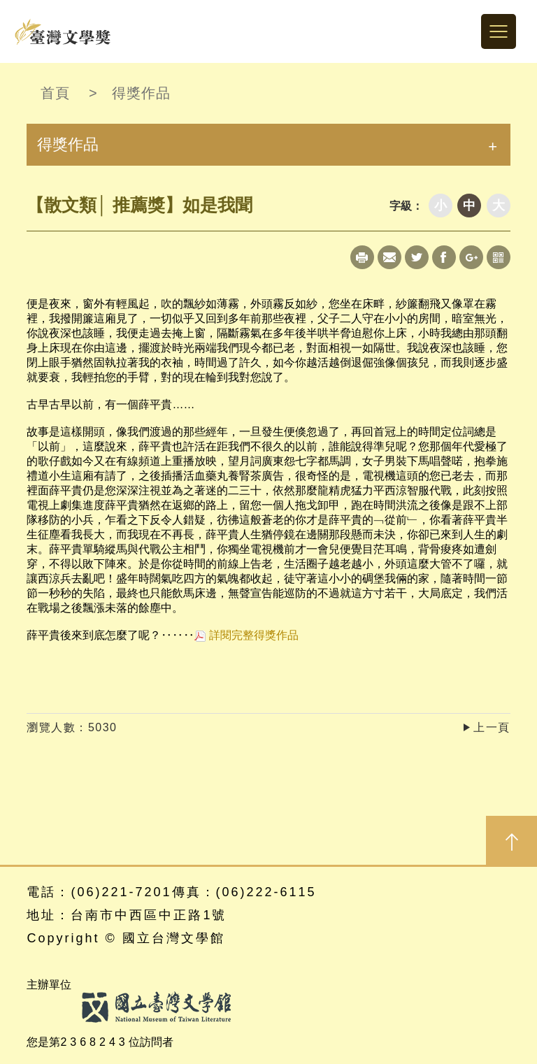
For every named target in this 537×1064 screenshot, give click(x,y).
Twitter (417, 257)
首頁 (55, 93)
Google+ (471, 257)
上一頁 (491, 727)
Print (362, 257)
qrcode (498, 257)
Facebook (444, 257)
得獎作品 (141, 93)
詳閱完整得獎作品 (246, 635)
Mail (389, 257)
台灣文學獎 (63, 31)
